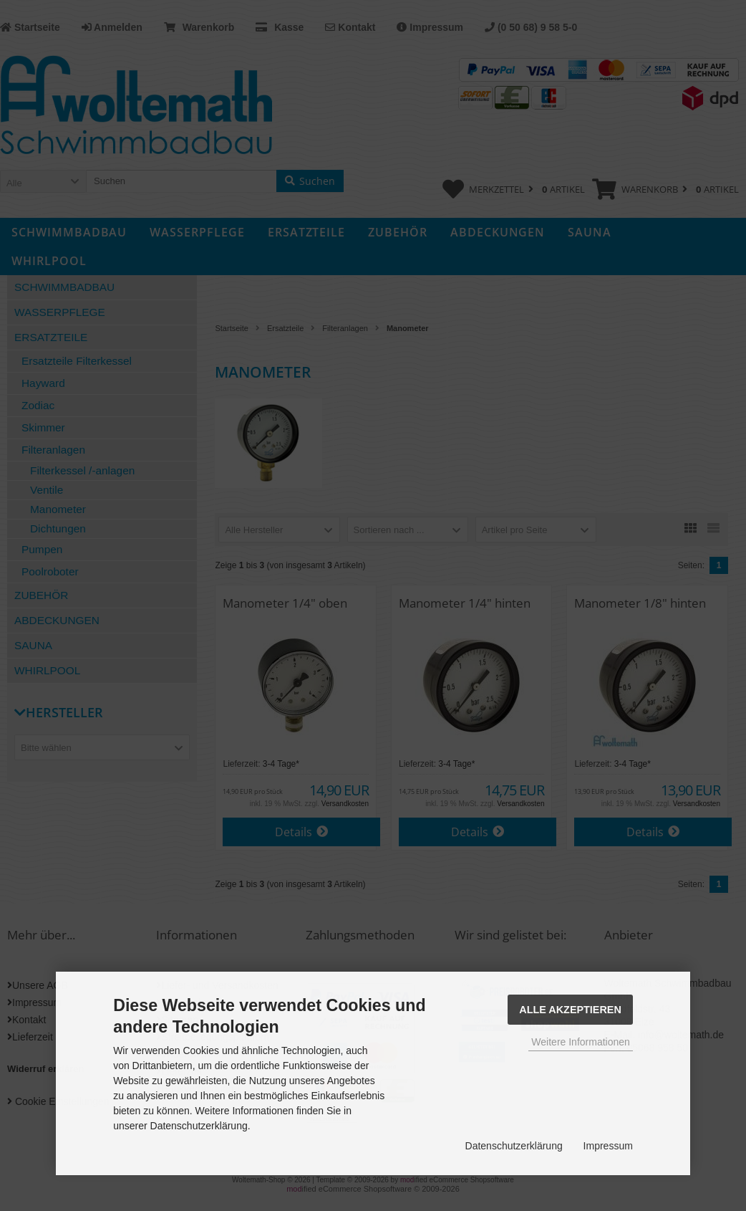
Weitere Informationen (580, 1042)
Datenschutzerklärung (514, 1146)
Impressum (608, 1146)
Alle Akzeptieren (570, 1009)
